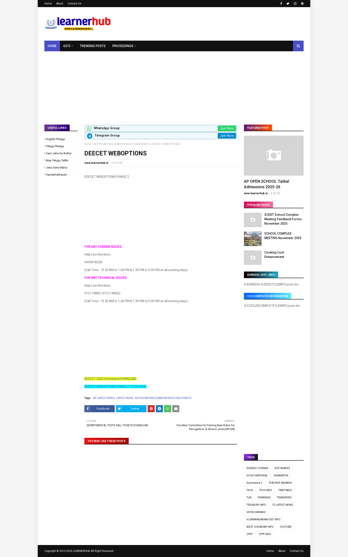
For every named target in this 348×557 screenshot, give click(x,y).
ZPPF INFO (265, 534)
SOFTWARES (282, 468)
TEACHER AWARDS (280, 482)
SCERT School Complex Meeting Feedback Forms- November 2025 (283, 219)
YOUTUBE (286, 526)
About (59, 3)
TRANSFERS (284, 497)
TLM (248, 497)
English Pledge (55, 139)
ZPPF (249, 534)
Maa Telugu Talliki (57, 160)
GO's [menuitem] (66, 46)
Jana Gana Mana (56, 167)
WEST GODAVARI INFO (260, 526)
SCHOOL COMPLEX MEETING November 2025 (282, 236)
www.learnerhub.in (96, 163)
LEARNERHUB (81, 551)
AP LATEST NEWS (103, 398)
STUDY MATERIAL (257, 475)
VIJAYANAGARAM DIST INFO (263, 519)
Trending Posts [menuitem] (93, 46)
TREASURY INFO (256, 504)
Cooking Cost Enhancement (274, 255)
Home (48, 3)
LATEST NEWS (124, 398)
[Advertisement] (174, 85)
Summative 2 (254, 482)
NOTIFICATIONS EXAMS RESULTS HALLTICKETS (122, 144)
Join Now (227, 128)
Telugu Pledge (55, 146)
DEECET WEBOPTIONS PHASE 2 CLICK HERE (115, 386)
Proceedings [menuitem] (122, 46)
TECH (249, 490)
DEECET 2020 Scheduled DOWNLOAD (110, 379)
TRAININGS (264, 497)
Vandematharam (56, 174)
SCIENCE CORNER (257, 468)
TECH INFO (265, 490)
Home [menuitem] (52, 46)
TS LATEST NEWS (282, 504)
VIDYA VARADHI (256, 512)
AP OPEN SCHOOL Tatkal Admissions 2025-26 (266, 184)
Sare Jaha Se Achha (58, 153)
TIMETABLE (285, 490)
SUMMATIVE (281, 475)
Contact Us (74, 3)
